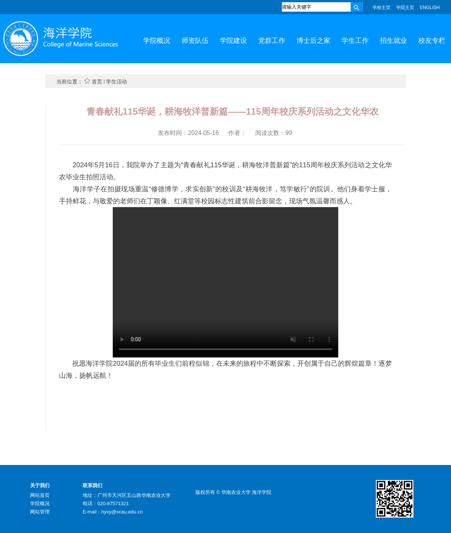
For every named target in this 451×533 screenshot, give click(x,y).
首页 (97, 82)
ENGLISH (430, 7)
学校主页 (381, 7)
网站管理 (40, 512)
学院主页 (405, 7)
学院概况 (40, 503)
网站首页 (40, 495)
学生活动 (116, 82)
